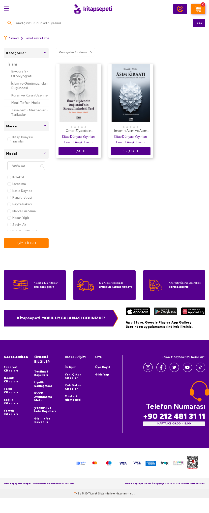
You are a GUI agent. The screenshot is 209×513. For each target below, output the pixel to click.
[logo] (93, 9)
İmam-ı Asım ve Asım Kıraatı (130, 131)
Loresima (16, 184)
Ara (194, 22)
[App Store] (138, 312)
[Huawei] (193, 312)
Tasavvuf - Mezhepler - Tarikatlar (29, 112)
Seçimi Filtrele (26, 243)
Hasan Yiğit (18, 218)
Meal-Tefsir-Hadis (25, 103)
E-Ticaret (91, 493)
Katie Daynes (19, 191)
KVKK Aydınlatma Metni (43, 397)
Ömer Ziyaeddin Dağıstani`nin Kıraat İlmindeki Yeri (78, 131)
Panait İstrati (19, 197)
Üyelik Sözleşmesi (43, 384)
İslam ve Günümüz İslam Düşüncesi (29, 85)
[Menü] (6, 8)
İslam (12, 64)
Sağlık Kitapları (11, 401)
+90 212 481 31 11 (174, 416)
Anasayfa (11, 38)
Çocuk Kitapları (11, 379)
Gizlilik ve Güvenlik (42, 420)
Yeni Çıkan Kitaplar (73, 376)
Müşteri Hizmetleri (73, 398)
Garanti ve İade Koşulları (45, 409)
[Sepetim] (198, 9)
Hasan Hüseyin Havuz (78, 142)
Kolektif (15, 177)
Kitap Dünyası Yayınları (20, 139)
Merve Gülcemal (21, 211)
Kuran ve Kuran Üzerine (29, 95)
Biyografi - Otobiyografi (21, 73)
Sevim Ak (16, 225)
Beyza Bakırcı (19, 204)
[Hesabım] (180, 9)
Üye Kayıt (102, 367)
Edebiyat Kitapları (11, 369)
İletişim (70, 367)
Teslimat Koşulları (41, 373)
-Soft (79, 493)
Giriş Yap (102, 374)
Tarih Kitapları (11, 390)
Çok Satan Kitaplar (73, 387)
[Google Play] (166, 312)
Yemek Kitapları (11, 412)
